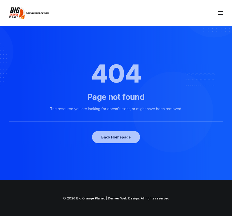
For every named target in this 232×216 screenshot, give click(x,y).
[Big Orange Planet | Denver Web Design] (29, 13)
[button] (220, 13)
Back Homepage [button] (116, 137)
